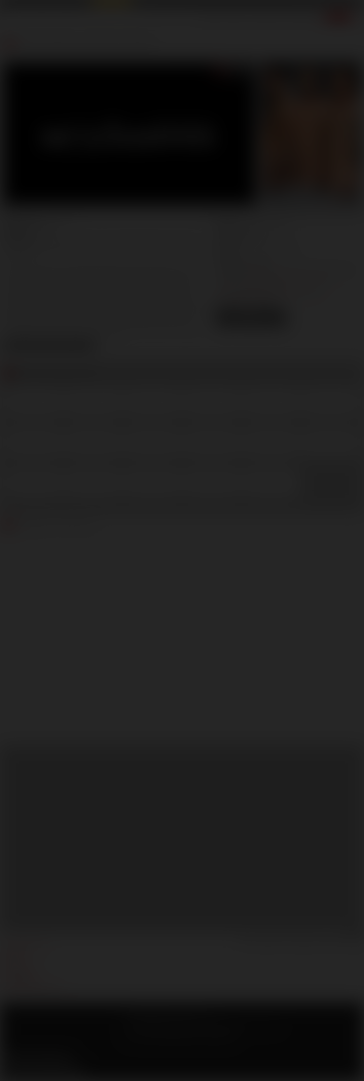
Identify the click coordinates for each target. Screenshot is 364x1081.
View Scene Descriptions (49, 346)
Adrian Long (93, 241)
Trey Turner (189, 249)
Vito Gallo (17, 257)
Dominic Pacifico (136, 241)
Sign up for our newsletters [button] (44, 1071)
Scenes (212, 18)
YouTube (37, 1058)
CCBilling (151, 1026)
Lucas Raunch (53, 4)
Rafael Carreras (69, 249)
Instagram (65, 1058)
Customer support (23, 983)
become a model (20, 967)
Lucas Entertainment (20, 4)
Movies (237, 18)
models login (17, 975)
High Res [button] (270, 313)
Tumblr (51, 1058)
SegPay (185, 1026)
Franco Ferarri (180, 241)
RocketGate (225, 1026)
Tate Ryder (107, 249)
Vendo (199, 1026)
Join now (338, 18)
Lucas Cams (144, 4)
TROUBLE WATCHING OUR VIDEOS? (34, 990)
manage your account (26, 945)
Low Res (232, 313)
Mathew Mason (25, 249)
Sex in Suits (80, 4)
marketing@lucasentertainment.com (288, 277)
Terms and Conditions (142, 1018)
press (10, 960)
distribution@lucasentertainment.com (267, 295)
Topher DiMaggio (147, 249)
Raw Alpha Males (111, 4)
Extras (313, 18)
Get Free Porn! (342, 4)
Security (189, 1018)
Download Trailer (251, 322)
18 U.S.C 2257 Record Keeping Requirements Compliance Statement (180, 1039)
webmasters (16, 952)
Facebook (8, 1058)
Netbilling (169, 1026)
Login (316, 4)
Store (291, 18)
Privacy (171, 1018)
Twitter (22, 1058)
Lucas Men (265, 18)
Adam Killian (56, 241)
